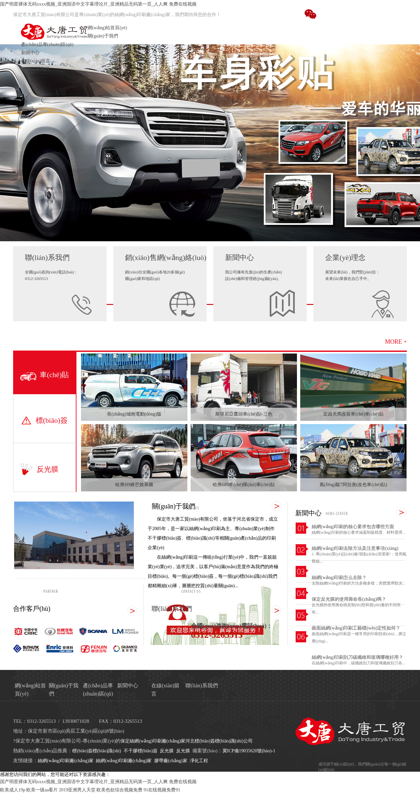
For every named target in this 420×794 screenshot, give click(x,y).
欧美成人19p (12, 789)
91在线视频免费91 (161, 789)
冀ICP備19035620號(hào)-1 (248, 750)
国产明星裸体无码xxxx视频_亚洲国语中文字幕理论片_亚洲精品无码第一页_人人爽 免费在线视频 (98, 4)
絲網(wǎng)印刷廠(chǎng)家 (66, 760)
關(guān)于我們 (103, 35)
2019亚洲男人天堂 (77, 789)
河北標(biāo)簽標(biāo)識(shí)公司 (219, 741)
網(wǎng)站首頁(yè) (107, 27)
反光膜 (167, 750)
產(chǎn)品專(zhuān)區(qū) (47, 44)
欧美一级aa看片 (42, 789)
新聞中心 (30, 52)
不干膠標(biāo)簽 (141, 750)
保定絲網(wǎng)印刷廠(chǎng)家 (152, 741)
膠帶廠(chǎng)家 (170, 760)
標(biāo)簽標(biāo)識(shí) (96, 750)
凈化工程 (199, 760)
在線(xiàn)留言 (35, 60)
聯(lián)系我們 (35, 69)
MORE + (396, 341)
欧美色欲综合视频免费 (119, 789)
